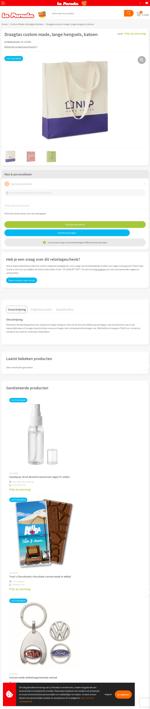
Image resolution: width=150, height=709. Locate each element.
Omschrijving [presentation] (17, 309)
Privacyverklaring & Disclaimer (91, 620)
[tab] (17, 309)
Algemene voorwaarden (88, 616)
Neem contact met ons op (21, 280)
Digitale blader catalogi (88, 661)
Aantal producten (18, 183)
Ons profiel (82, 602)
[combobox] (86, 13)
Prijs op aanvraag (20, 481)
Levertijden (7, 661)
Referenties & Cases (86, 607)
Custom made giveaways (88, 643)
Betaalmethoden (10, 670)
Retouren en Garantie (12, 665)
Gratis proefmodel (10, 652)
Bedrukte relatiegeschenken (90, 656)
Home (4, 24)
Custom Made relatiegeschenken (27, 24)
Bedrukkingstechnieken (88, 652)
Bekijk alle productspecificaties (21, 46)
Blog (78, 665)
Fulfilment (6, 674)
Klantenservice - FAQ (11, 648)
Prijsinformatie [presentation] (41, 309)
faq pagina (99, 269)
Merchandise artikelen (87, 647)
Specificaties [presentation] (64, 309)
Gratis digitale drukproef (13, 657)
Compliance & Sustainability (90, 611)
